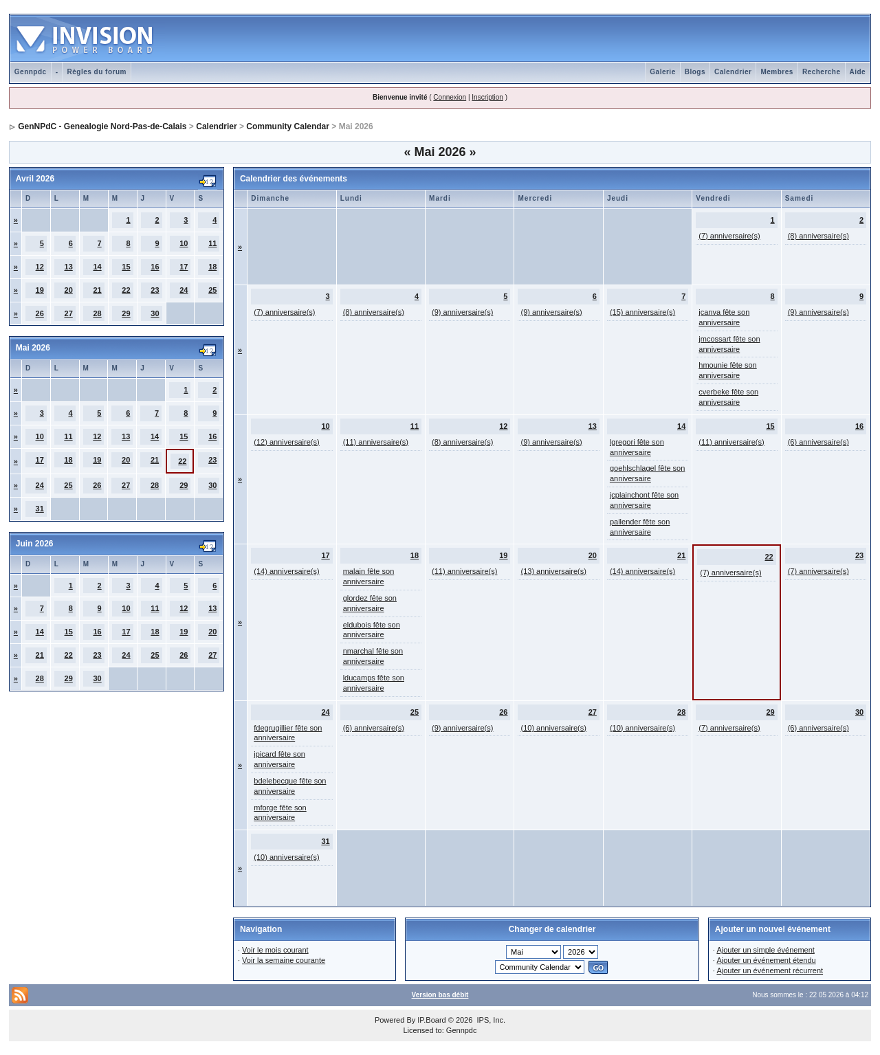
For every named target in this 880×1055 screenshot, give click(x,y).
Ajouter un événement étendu (765, 960)
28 (97, 313)
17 (183, 267)
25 (212, 290)
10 (183, 243)
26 (40, 313)
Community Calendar (287, 126)
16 (155, 267)
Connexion (449, 97)
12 (40, 267)
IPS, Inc (489, 1020)
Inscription (487, 97)
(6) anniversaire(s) (818, 442)
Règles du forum (96, 72)
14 (97, 267)
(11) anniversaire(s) (375, 442)
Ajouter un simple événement (765, 950)
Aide (858, 72)
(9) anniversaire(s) (462, 312)
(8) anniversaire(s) (818, 236)
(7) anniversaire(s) (729, 236)
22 (126, 290)
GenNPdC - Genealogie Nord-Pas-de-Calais (102, 126)
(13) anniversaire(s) (553, 571)
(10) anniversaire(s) (553, 728)
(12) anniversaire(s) (286, 442)
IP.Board (431, 1020)
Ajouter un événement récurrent (769, 970)
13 (69, 267)
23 (155, 290)
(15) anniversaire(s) (642, 312)
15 (126, 267)
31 (40, 508)
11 (212, 243)
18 (212, 267)
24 (183, 290)
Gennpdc (30, 72)
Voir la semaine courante (283, 960)
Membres (776, 72)
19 (40, 290)
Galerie (662, 72)
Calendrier (732, 72)
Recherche (821, 72)
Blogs (695, 72)
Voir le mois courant (275, 950)
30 (155, 313)
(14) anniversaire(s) (286, 571)
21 (97, 290)
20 (69, 290)
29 (126, 313)
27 (69, 313)
